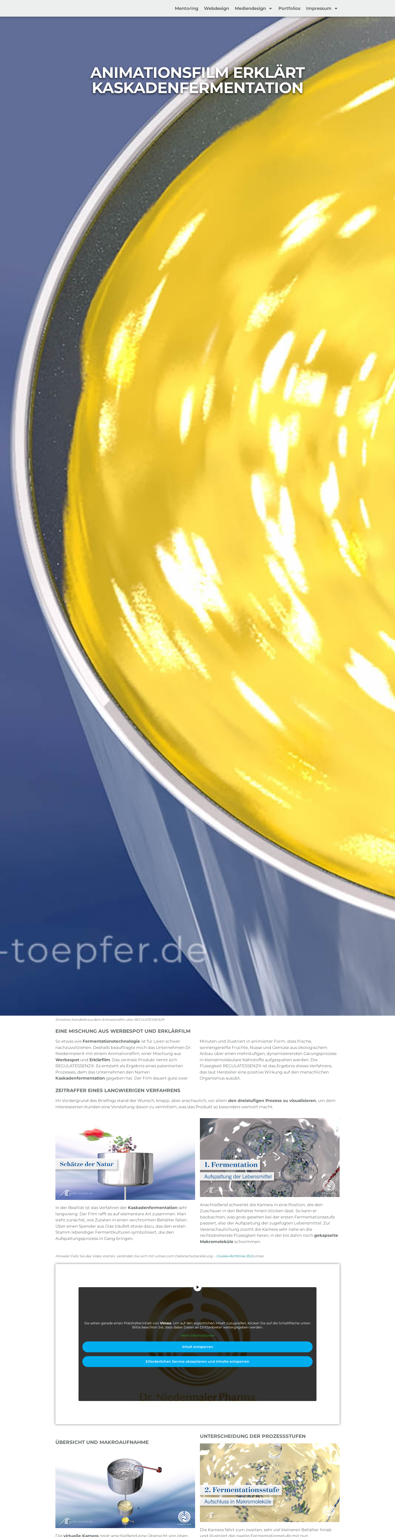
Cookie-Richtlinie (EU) (234, 1256)
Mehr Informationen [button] (198, 1335)
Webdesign (216, 8)
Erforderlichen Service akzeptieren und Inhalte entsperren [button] (197, 1361)
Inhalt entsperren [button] (197, 1347)
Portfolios (289, 8)
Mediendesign (254, 8)
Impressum (322, 8)
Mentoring (186, 8)
